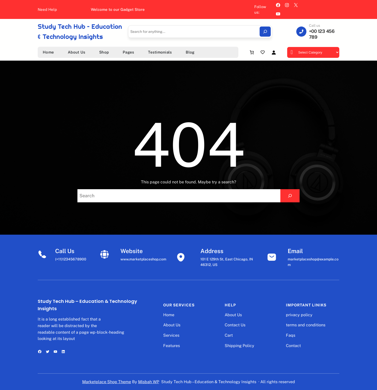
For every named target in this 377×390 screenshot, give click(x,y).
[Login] (273, 52)
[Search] (265, 32)
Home (168, 314)
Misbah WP (148, 381)
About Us (171, 325)
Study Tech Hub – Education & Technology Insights (208, 381)
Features (171, 345)
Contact (293, 345)
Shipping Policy (239, 345)
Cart (229, 335)
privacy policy (299, 314)
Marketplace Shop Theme (106, 381)
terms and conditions (305, 325)
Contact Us (235, 325)
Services (171, 335)
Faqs (290, 335)
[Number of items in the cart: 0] (252, 52)
